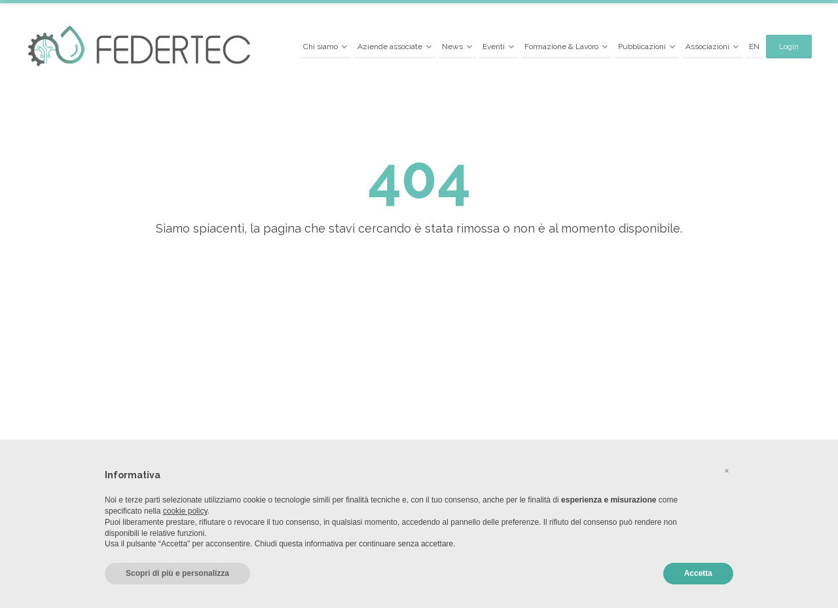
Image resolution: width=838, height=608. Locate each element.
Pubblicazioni (642, 46)
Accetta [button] (698, 573)
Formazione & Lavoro (561, 46)
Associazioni (707, 46)
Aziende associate (389, 46)
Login (789, 46)
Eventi (494, 46)
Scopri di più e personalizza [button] (177, 573)
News (452, 46)
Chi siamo (320, 46)
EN (754, 46)
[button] (726, 471)
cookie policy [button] (185, 511)
